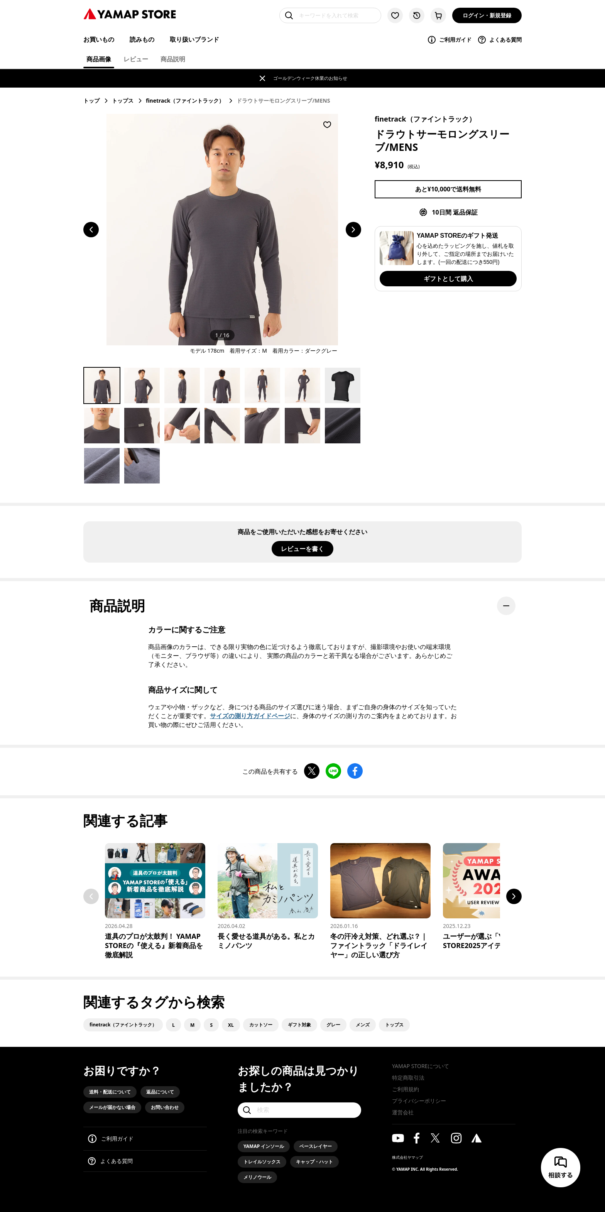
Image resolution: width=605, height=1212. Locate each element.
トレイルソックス (262, 1161)
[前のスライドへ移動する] (91, 229)
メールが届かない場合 (112, 1107)
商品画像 (98, 59)
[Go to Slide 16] (142, 465)
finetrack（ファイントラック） (185, 100)
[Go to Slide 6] (302, 385)
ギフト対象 (299, 1024)
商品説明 (173, 59)
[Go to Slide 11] (222, 425)
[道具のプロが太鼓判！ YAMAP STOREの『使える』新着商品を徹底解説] (155, 901)
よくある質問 (499, 39)
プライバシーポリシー (419, 1100)
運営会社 (403, 1112)
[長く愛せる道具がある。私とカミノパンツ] (268, 896)
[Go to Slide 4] (222, 385)
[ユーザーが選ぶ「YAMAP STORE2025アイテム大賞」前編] (493, 896)
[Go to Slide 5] (262, 385)
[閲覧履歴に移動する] (416, 15)
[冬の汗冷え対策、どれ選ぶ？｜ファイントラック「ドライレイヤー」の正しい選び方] (380, 901)
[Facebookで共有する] (355, 771)
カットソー (260, 1024)
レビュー (135, 59)
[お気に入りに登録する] (327, 124)
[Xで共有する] (311, 771)
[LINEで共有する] (333, 771)
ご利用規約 (405, 1089)
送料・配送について (110, 1092)
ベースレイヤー (315, 1146)
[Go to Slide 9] (142, 425)
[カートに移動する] (438, 15)
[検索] (299, 1110)
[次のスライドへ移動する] (353, 229)
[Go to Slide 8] (101, 425)
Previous (91, 896)
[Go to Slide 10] (182, 425)
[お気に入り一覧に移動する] (395, 15)
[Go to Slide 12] (262, 425)
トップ (91, 100)
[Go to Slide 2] (142, 385)
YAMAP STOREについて (420, 1066)
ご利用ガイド (449, 39)
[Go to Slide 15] (101, 465)
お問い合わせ (165, 1107)
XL (231, 1025)
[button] (222, 229)
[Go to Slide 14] (342, 425)
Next (514, 896)
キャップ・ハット (314, 1161)
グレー (333, 1024)
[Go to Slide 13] (302, 425)
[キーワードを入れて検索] (330, 15)
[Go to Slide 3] (182, 385)
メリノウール (257, 1177)
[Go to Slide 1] (101, 385)
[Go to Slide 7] (342, 385)
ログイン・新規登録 (487, 15)
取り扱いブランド (194, 39)
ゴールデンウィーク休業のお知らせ (310, 78)
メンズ (363, 1024)
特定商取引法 (408, 1077)
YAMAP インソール (263, 1146)
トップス (123, 100)
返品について (160, 1092)
